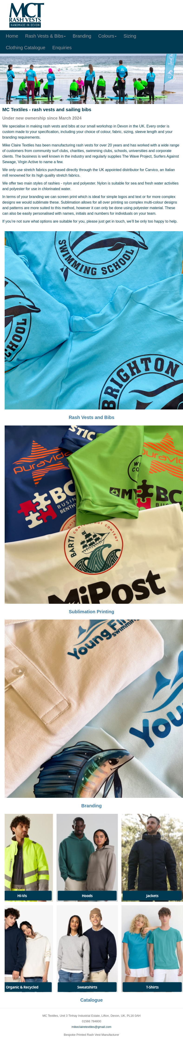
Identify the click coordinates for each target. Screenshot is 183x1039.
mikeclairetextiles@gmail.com (91, 1027)
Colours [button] (107, 36)
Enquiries (62, 47)
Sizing (130, 36)
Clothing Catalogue (25, 47)
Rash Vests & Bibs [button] (45, 36)
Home (12, 36)
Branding (82, 36)
